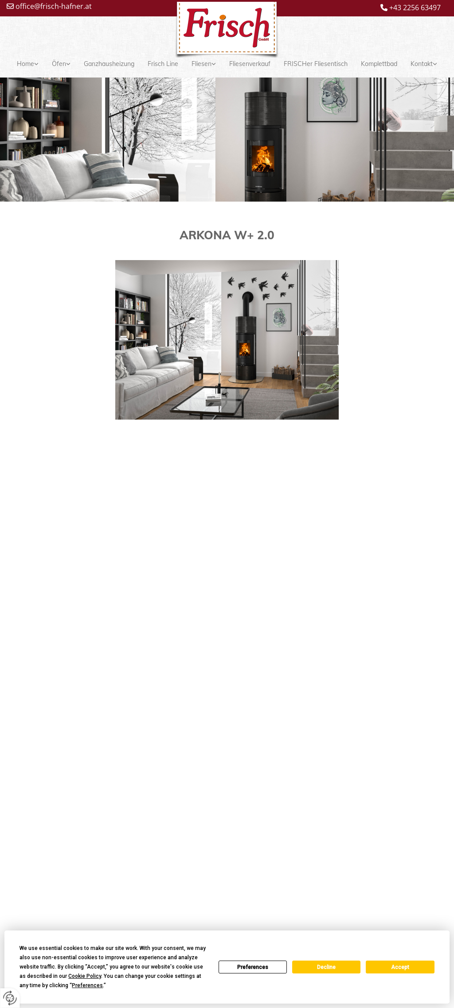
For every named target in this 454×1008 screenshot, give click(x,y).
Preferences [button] (87, 985)
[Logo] (226, 32)
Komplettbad (379, 64)
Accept (400, 967)
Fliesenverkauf (249, 64)
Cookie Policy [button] (84, 976)
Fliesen (201, 64)
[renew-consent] (10, 998)
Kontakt (422, 64)
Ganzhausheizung (109, 64)
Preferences (252, 967)
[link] (27, 64)
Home (25, 64)
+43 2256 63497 (415, 7)
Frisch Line (163, 64)
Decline (326, 967)
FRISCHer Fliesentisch (316, 64)
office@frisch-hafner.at (54, 6)
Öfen (59, 64)
